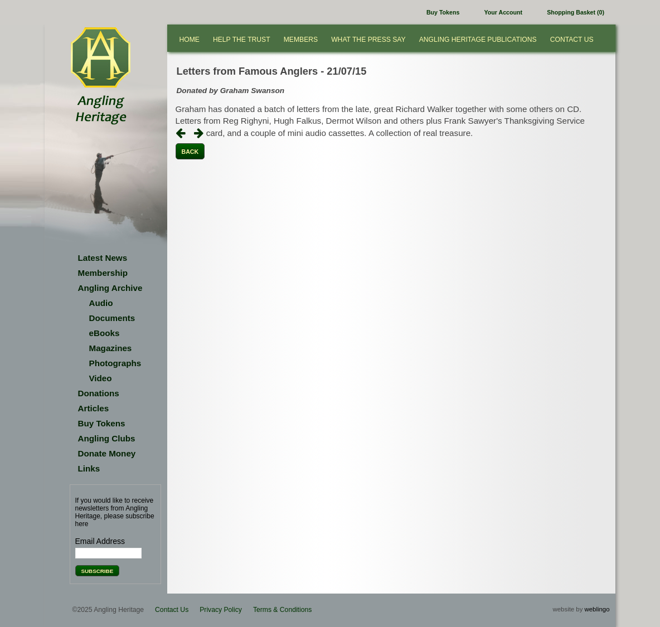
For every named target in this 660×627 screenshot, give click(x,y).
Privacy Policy (221, 610)
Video (100, 378)
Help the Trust (241, 39)
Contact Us (572, 39)
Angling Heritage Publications (478, 39)
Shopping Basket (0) (575, 12)
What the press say (368, 39)
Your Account (503, 12)
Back (190, 151)
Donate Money (107, 453)
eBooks (104, 333)
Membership (103, 273)
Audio (101, 303)
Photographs (115, 363)
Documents (112, 318)
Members (301, 39)
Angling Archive (110, 288)
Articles (93, 408)
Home (189, 39)
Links (89, 468)
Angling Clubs (106, 438)
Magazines (110, 348)
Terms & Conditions (282, 610)
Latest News (103, 258)
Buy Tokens (442, 12)
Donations (98, 393)
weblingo (597, 609)
